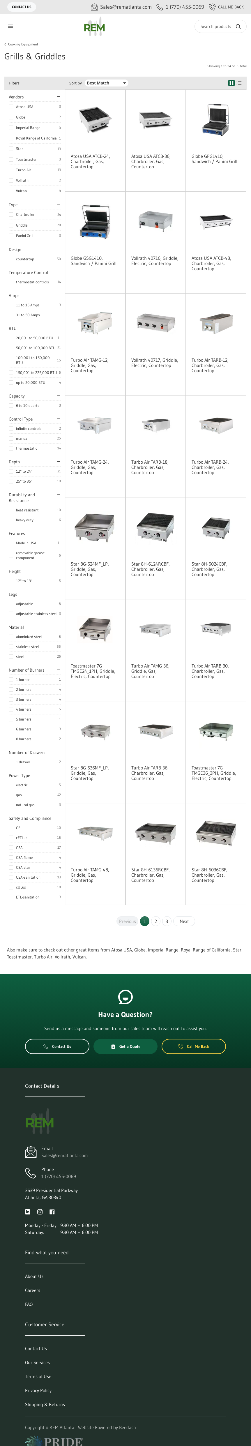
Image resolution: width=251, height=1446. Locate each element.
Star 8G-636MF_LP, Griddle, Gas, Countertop (90, 773)
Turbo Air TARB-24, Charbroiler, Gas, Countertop (210, 467)
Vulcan (21, 190)
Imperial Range (28, 127)
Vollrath (22, 180)
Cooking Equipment (23, 44)
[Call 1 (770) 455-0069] (180, 7)
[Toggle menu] (10, 26)
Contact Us (21, 7)
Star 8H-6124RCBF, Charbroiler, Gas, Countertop (150, 569)
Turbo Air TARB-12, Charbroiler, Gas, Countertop (210, 365)
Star (19, 148)
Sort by (75, 83)
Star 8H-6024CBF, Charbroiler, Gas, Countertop (209, 569)
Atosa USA (24, 106)
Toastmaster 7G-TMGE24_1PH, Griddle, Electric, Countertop (93, 671)
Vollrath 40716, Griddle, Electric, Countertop (154, 260)
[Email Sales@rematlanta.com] (121, 7)
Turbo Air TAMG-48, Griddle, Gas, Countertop (90, 875)
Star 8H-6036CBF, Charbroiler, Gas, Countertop (209, 875)
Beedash (127, 1427)
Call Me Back (226, 6)
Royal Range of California (36, 138)
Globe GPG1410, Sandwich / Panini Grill (214, 158)
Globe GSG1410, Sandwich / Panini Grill (93, 260)
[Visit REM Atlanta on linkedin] (27, 1211)
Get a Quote (125, 1046)
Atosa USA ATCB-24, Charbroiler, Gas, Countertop (90, 161)
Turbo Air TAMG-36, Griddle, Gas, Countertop (150, 671)
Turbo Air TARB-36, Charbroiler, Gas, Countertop (150, 773)
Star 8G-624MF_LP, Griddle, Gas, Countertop (90, 569)
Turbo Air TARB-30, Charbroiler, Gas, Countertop (210, 671)
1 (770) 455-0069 (58, 1176)
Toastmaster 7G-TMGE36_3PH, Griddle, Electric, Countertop (214, 773)
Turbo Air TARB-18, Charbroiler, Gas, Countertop (150, 467)
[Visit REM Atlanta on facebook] (52, 1211)
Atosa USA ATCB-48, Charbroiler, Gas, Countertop (211, 263)
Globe (20, 117)
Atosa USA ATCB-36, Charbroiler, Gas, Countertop (151, 161)
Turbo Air (23, 169)
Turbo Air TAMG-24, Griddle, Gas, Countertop (90, 467)
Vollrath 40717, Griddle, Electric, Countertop (154, 362)
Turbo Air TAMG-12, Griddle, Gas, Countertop (90, 365)
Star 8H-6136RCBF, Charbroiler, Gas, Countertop (150, 875)
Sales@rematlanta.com (64, 1155)
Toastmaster (26, 159)
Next (184, 921)
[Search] (221, 26)
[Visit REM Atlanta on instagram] (40, 1211)
